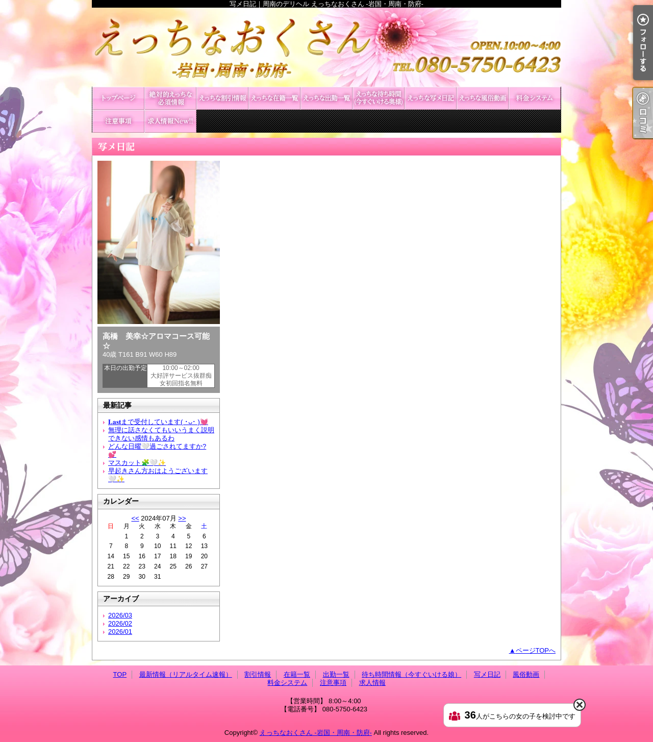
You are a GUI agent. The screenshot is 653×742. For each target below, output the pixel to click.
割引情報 (222, 98)
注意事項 (118, 121)
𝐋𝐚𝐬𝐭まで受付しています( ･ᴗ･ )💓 (158, 422)
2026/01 (120, 631)
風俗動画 (483, 98)
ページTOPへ (536, 650)
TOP (118, 98)
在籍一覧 (274, 98)
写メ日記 (431, 98)
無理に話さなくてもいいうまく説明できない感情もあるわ (161, 434)
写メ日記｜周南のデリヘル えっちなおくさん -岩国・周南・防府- (326, 47)
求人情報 (170, 121)
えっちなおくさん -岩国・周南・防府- (316, 732)
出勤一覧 (326, 98)
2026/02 (120, 623)
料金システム (535, 98)
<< (135, 518)
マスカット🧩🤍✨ (137, 462)
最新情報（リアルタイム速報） (170, 98)
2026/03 (120, 615)
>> (182, 518)
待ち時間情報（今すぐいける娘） (379, 98)
